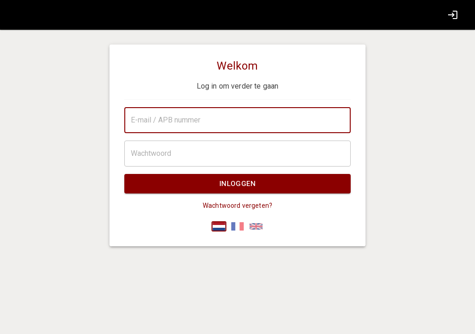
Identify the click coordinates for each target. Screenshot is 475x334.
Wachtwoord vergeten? (237, 205)
